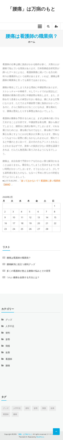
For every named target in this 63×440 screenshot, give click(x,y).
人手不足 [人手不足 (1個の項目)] (17, 408)
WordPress (40, 437)
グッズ (9, 319)
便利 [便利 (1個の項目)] (27, 408)
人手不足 (10, 326)
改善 (8, 352)
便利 (8, 332)
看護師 (9, 358)
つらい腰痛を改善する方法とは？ (23, 277)
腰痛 (8, 365)
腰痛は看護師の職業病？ (19, 257)
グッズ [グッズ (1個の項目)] (6, 408)
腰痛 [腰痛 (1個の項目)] (15, 414)
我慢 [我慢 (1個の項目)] (44, 408)
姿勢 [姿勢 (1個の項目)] (35, 408)
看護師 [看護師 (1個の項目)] (6, 414)
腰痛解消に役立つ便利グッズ (21, 264)
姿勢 (8, 339)
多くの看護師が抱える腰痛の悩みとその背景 (28, 270)
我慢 (8, 345)
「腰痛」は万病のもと (31, 9)
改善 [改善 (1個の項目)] (52, 408)
